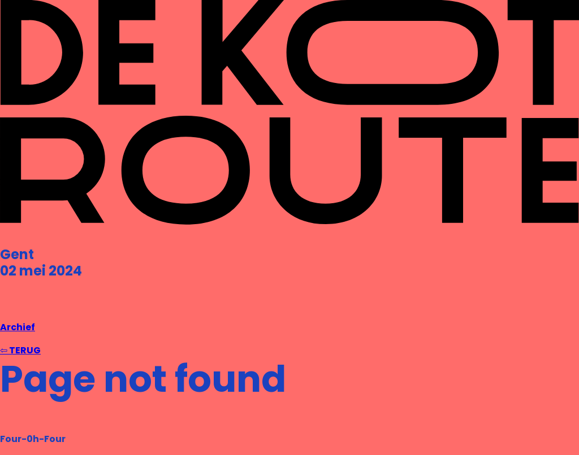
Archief (17, 327)
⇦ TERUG (20, 350)
